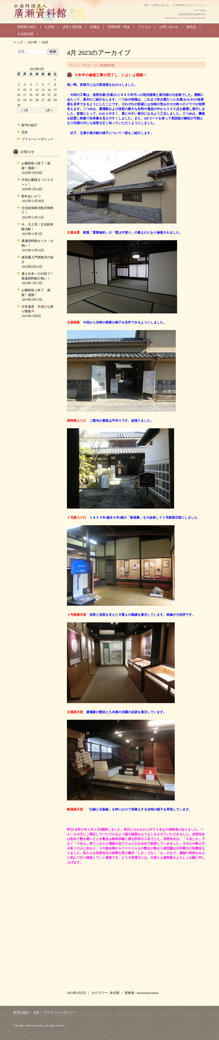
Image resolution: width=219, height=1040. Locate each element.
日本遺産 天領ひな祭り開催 (37, 309)
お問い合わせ (168, 27)
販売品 (191, 27)
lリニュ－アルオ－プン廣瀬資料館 (92, 65)
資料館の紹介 (27, 27)
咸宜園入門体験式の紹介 (37, 260)
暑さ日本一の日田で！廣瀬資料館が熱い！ (37, 276)
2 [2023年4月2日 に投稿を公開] (18, 84)
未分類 (114, 993)
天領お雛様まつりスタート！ (37, 182)
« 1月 (24, 110)
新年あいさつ (31, 196)
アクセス (144, 27)
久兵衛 (49, 27)
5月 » (49, 110)
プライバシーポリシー (37, 139)
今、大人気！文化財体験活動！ (37, 227)
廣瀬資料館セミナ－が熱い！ (37, 243)
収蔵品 (94, 27)
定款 (24, 132)
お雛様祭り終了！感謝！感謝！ (35, 166)
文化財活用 (25, 34)
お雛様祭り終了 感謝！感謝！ (35, 292)
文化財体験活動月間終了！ (37, 210)
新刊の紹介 (29, 125)
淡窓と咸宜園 (72, 27)
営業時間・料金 (119, 27)
